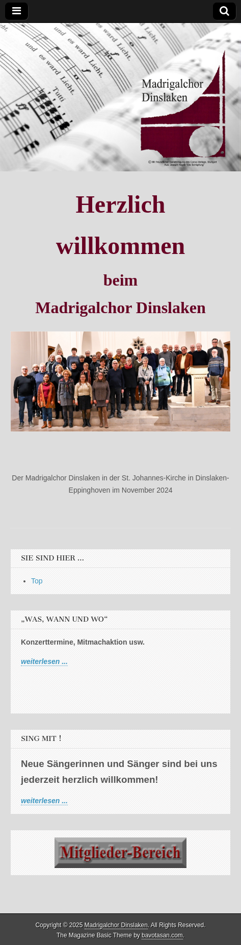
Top (37, 581)
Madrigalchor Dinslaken (116, 925)
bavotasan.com (162, 935)
